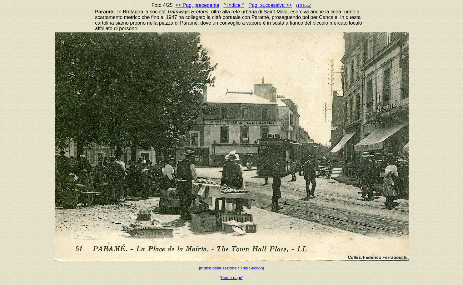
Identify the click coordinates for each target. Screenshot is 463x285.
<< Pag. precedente (197, 5)
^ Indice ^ (233, 5)
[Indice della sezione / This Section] (231, 268)
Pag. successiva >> (270, 5)
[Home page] (231, 277)
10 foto (303, 5)
